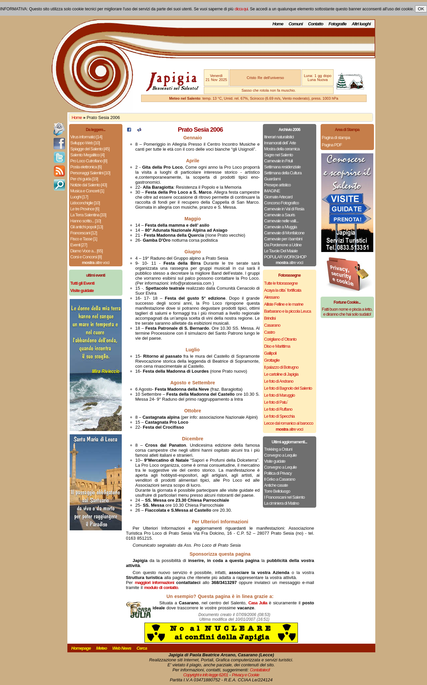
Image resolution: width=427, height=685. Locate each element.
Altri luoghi (361, 23)
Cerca (141, 648)
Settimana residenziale (282, 166)
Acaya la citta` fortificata (282, 290)
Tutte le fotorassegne (281, 283)
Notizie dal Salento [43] (88, 184)
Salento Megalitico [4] (87, 154)
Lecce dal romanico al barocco (288, 423)
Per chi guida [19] (84, 178)
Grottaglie (272, 360)
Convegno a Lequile (280, 455)
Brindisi (270, 318)
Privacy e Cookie (245, 674)
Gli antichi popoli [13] (86, 226)
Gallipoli (270, 353)
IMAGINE (272, 190)
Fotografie (338, 23)
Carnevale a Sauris (279, 214)
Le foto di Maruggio (279, 395)
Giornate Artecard (278, 196)
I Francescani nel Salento (284, 497)
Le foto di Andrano (279, 381)
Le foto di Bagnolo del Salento (288, 388)
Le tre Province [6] (84, 208)
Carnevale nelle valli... (281, 220)
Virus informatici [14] (86, 136)
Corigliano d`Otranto (280, 339)
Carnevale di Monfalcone (284, 232)
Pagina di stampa (336, 137)
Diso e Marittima (277, 346)
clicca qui (241, 9)
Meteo (101, 648)
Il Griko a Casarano (279, 479)
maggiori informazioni (154, 582)
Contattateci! (260, 669)
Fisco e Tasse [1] (83, 238)
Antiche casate (276, 485)
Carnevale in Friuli (278, 160)
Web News (121, 648)
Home (278, 23)
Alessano (271, 297)
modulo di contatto (161, 587)
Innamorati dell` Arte (280, 142)
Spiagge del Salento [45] (90, 148)
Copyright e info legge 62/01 (205, 674)
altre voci (95, 262)
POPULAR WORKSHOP (285, 256)
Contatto (315, 23)
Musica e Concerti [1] (87, 190)
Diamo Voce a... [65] (86, 250)
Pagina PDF (332, 144)
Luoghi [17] (79, 196)
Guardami (272, 178)
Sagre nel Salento (278, 154)
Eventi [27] (78, 244)
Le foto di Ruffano (278, 409)
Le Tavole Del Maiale (281, 250)
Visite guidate (275, 461)
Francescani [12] (83, 232)
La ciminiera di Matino (281, 503)
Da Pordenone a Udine (283, 244)
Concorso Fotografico (281, 202)
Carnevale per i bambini (283, 238)
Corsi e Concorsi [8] (86, 256)
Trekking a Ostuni (278, 449)
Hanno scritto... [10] (85, 220)
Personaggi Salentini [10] (90, 172)
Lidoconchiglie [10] (85, 202)
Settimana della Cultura (283, 172)
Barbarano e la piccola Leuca (287, 311)
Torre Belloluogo (277, 491)
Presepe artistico (277, 184)
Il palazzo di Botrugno (281, 367)
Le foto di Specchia (279, 416)
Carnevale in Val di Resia (284, 208)
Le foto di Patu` (276, 402)
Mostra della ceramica (282, 148)
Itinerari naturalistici (279, 136)
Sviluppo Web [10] (85, 142)
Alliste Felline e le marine (284, 304)
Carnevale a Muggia (280, 226)
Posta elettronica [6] (86, 166)
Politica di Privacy (278, 473)
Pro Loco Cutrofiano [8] (88, 160)
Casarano (272, 325)
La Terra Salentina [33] (88, 214)
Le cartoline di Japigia (281, 374)
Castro (269, 332)
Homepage (81, 648)
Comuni (296, 23)
